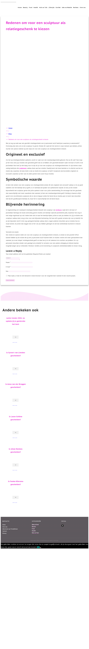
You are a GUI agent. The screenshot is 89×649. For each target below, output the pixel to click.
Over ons (4, 527)
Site (7, 272)
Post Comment (10, 280)
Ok (38, 547)
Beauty (34, 527)
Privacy (4, 534)
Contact (4, 531)
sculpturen (23, 168)
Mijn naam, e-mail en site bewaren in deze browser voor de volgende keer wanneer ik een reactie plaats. (42, 276)
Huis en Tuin (35, 533)
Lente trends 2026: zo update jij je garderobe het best (15, 321)
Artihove (59, 210)
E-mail (8, 267)
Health (34, 531)
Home (4, 525)
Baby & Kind (35, 525)
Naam (8, 263)
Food (33, 529)
